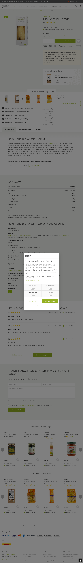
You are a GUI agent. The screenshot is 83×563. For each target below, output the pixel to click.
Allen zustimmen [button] (50, 301)
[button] (80, 560)
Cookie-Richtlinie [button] (35, 270)
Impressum (28, 280)
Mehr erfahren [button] (41, 306)
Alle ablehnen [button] (33, 301)
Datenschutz (35, 280)
